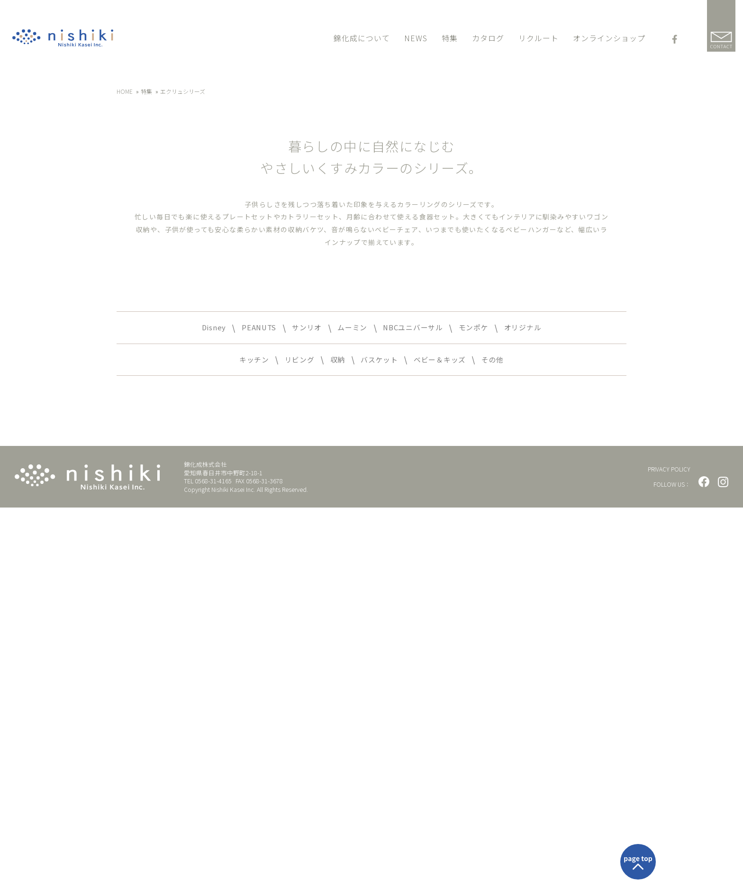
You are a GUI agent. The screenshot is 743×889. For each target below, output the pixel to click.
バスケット (379, 739)
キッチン (238, 739)
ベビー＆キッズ (448, 739)
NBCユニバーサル (417, 704)
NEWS (415, 39)
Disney (192, 704)
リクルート (538, 39)
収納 (332, 739)
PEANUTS (242, 704)
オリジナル (543, 704)
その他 (509, 739)
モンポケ (487, 704)
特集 (450, 39)
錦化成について (362, 39)
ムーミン (348, 704)
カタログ (488, 39)
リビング (290, 739)
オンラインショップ (609, 39)
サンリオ (297, 704)
